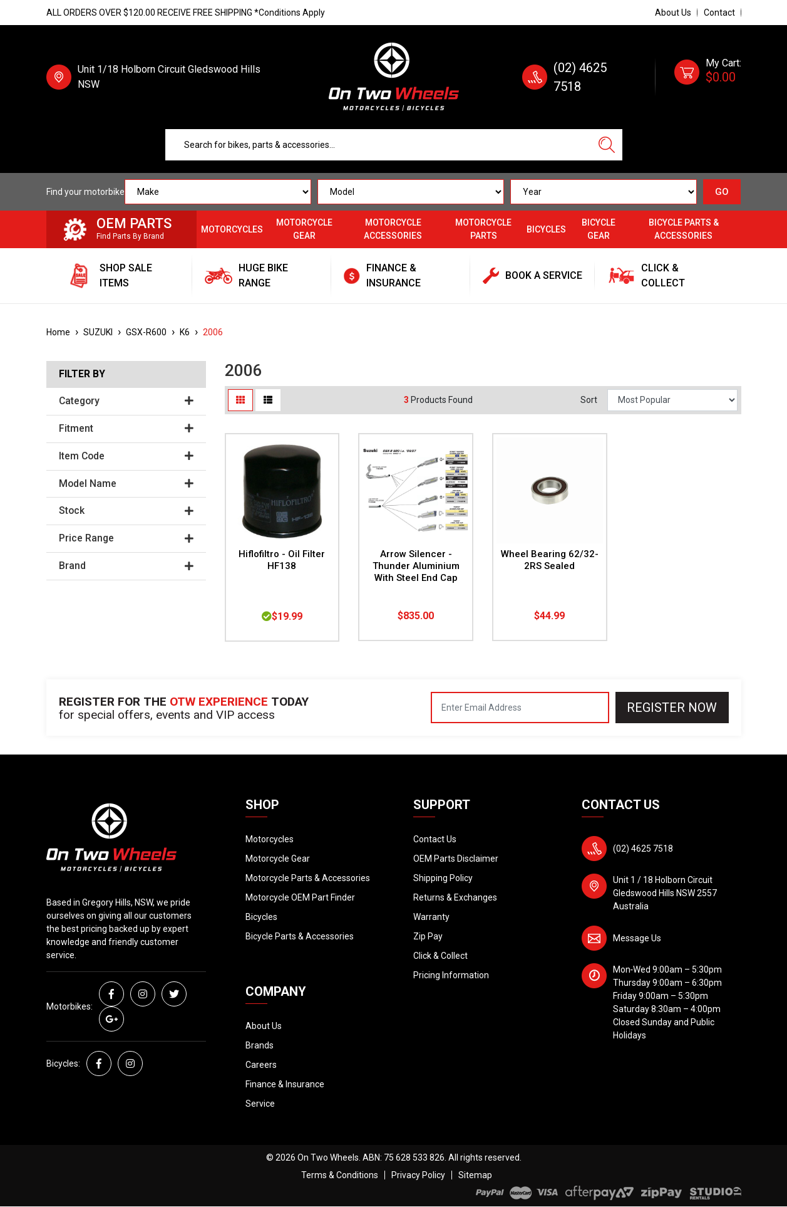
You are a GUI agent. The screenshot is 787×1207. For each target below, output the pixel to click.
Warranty (431, 917)
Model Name (126, 483)
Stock (126, 510)
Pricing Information (451, 975)
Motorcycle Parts (483, 229)
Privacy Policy (418, 1175)
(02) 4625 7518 (643, 849)
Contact (719, 12)
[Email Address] (520, 707)
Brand (126, 566)
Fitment (126, 428)
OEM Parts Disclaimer (455, 859)
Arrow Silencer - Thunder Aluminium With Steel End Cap (416, 565)
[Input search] (378, 144)
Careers (261, 1065)
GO (722, 191)
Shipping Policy (443, 878)
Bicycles (546, 229)
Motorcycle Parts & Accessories (307, 878)
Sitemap (475, 1175)
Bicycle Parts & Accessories (684, 229)
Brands (259, 1045)
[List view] (267, 400)
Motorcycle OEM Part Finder (300, 897)
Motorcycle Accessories (393, 229)
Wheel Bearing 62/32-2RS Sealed (550, 560)
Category (126, 401)
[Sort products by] (672, 400)
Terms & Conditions (339, 1175)
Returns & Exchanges (455, 897)
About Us (673, 12)
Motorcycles (232, 229)
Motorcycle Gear (304, 229)
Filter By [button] (82, 374)
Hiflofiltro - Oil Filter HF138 (282, 560)
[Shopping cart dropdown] (707, 77)
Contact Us (434, 839)
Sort (588, 400)
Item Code (126, 456)
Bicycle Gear (598, 229)
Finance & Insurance (284, 1084)
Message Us (637, 938)
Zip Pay (428, 936)
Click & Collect (440, 956)
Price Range (126, 538)
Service (260, 1104)
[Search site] (606, 144)
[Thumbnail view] (240, 400)
